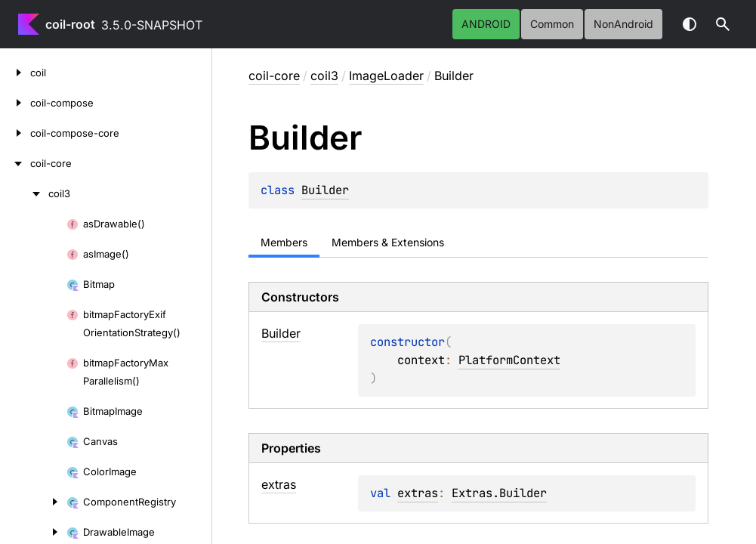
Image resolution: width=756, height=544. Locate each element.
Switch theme (689, 24)
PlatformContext (564, 342)
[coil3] (24, 193)
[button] (723, 24)
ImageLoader (386, 75)
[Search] (723, 24)
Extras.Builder (499, 457)
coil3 (324, 75)
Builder (325, 190)
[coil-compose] (15, 103)
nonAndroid (623, 23)
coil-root (70, 24)
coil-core (274, 75)
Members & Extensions (388, 242)
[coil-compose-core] (15, 133)
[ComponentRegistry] (33, 502)
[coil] (15, 72)
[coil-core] (15, 163)
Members (284, 242)
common (552, 23)
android (486, 23)
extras (417, 457)
